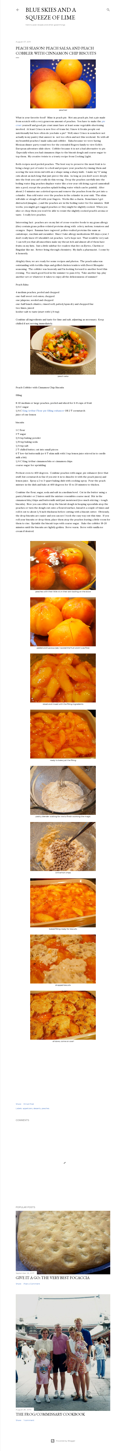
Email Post (29, 1104)
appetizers (27, 1108)
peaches (45, 1108)
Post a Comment (32, 1283)
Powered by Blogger (63, 1441)
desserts (37, 1108)
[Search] (108, 9)
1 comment (29, 1420)
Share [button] (18, 1104)
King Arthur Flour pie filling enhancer (43, 410)
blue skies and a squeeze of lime (51, 13)
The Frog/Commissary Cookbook (50, 1414)
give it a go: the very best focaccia (53, 1277)
